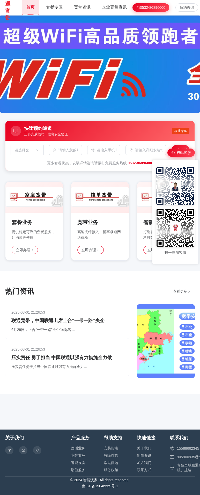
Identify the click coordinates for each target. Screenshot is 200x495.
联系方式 (144, 470)
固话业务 (78, 448)
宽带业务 (78, 455)
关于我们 (144, 448)
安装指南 (111, 448)
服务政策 (111, 470)
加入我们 (144, 463)
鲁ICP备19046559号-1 (100, 486)
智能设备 (78, 463)
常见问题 (111, 463)
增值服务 (78, 470)
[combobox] (24, 150)
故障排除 (111, 455)
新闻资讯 (144, 455)
